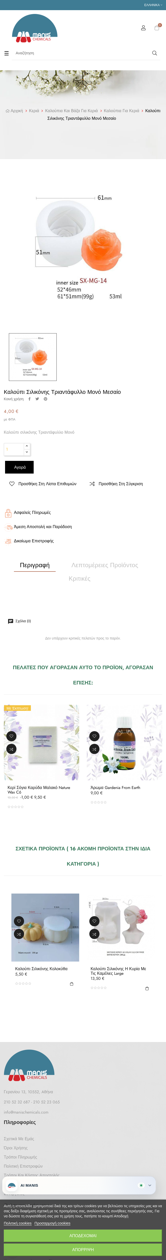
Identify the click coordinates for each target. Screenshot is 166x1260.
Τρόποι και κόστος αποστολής (32, 1175)
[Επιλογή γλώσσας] (153, 5)
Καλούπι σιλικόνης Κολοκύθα (41, 969)
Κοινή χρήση (29, 398)
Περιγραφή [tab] (35, 565)
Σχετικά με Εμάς (19, 1139)
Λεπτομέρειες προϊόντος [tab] (105, 565)
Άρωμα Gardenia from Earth (115, 787)
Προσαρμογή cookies (52, 1223)
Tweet (37, 398)
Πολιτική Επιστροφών (23, 1166)
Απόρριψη (83, 1250)
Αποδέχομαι (82, 1236)
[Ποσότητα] (14, 449)
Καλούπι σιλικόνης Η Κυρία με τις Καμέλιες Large (118, 971)
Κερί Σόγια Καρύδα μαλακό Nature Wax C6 (39, 789)
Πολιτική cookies (18, 1223)
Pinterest (45, 398)
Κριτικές (80, 578)
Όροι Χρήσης (16, 1148)
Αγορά (19, 467)
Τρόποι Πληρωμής (20, 1157)
